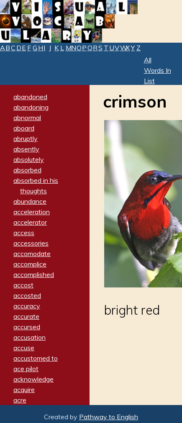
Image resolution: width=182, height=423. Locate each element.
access (23, 232)
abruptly (25, 138)
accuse (23, 348)
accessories (31, 243)
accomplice (29, 264)
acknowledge (33, 379)
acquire (24, 389)
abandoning (31, 107)
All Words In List (157, 70)
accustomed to (35, 358)
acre (19, 400)
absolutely (28, 159)
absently (26, 149)
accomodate (32, 253)
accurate (26, 316)
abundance (29, 201)
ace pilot (25, 368)
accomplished (33, 274)
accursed (26, 327)
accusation (29, 337)
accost (23, 285)
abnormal (27, 117)
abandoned (30, 96)
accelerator (30, 222)
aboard (23, 128)
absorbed (27, 170)
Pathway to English (108, 417)
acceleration (31, 212)
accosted (27, 295)
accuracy (26, 306)
